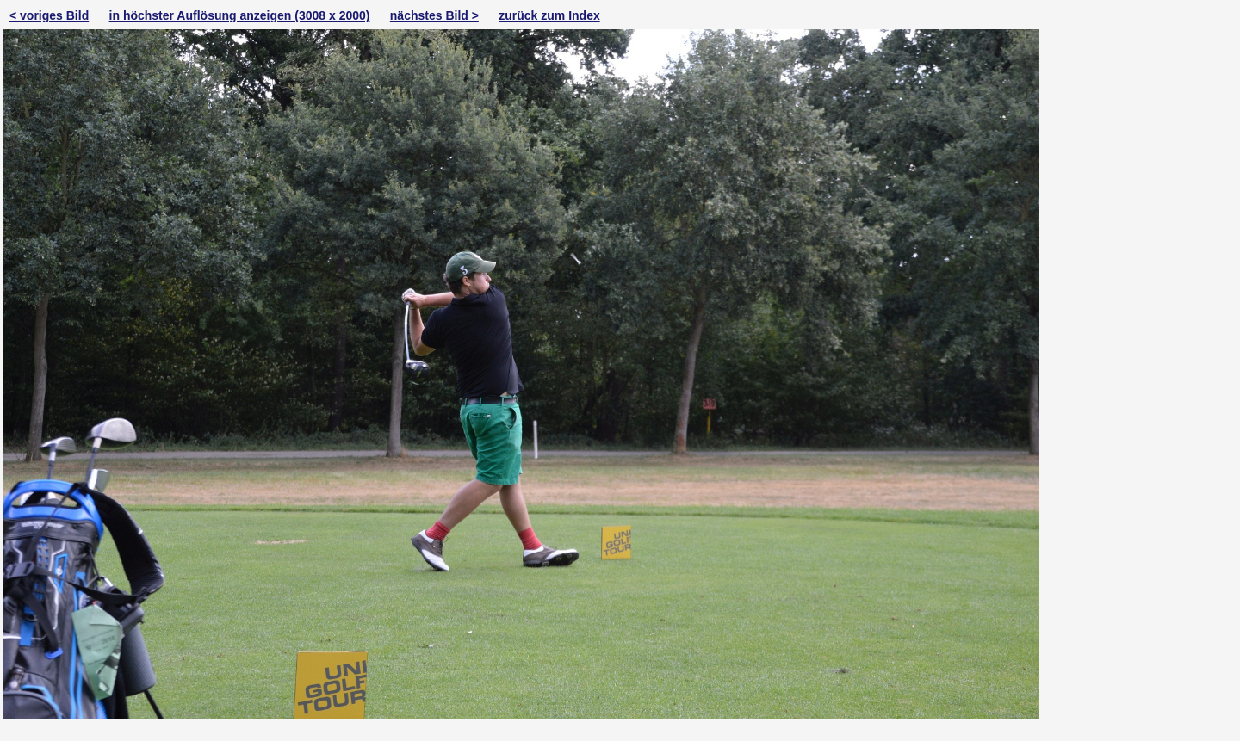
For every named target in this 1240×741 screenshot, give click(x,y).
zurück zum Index (549, 15)
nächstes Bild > (434, 15)
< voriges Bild (49, 15)
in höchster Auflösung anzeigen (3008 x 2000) (239, 15)
